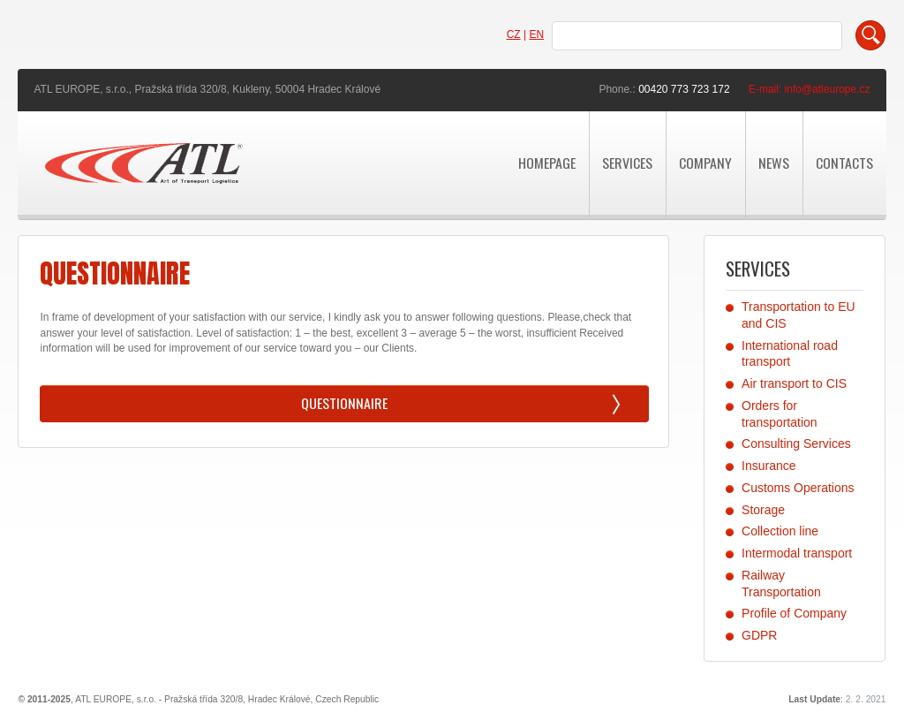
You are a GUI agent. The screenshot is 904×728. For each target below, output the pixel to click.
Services (627, 162)
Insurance (768, 466)
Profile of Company (794, 613)
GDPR (759, 635)
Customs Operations (798, 488)
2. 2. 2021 (866, 699)
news (773, 162)
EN (536, 34)
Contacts (844, 162)
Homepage (547, 162)
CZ (514, 34)
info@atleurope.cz (827, 89)
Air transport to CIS (794, 383)
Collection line (780, 531)
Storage (763, 510)
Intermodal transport (797, 553)
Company (705, 162)
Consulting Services (796, 443)
